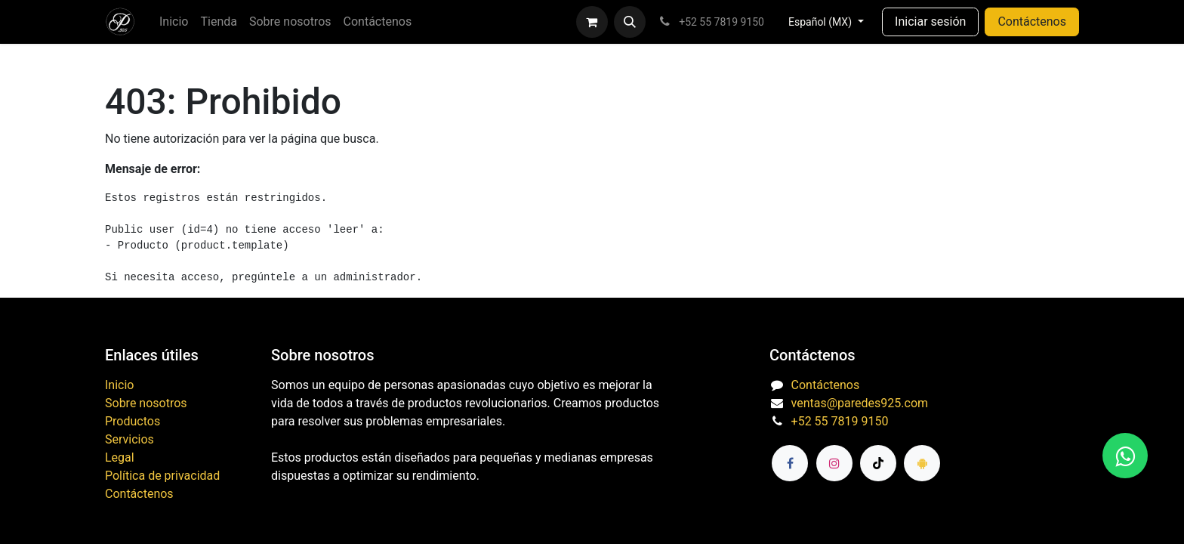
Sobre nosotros (146, 403)
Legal (119, 457)
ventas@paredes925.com (859, 403)
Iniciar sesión (930, 21)
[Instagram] (834, 463)
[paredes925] (922, 463)
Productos (132, 421)
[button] (630, 22)
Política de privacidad (162, 475)
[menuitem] (173, 22)
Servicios (129, 439)
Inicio (119, 385)
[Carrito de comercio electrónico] (592, 22)
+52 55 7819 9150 (840, 421)
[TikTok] (878, 463)
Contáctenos (1031, 21)
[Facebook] (790, 463)
